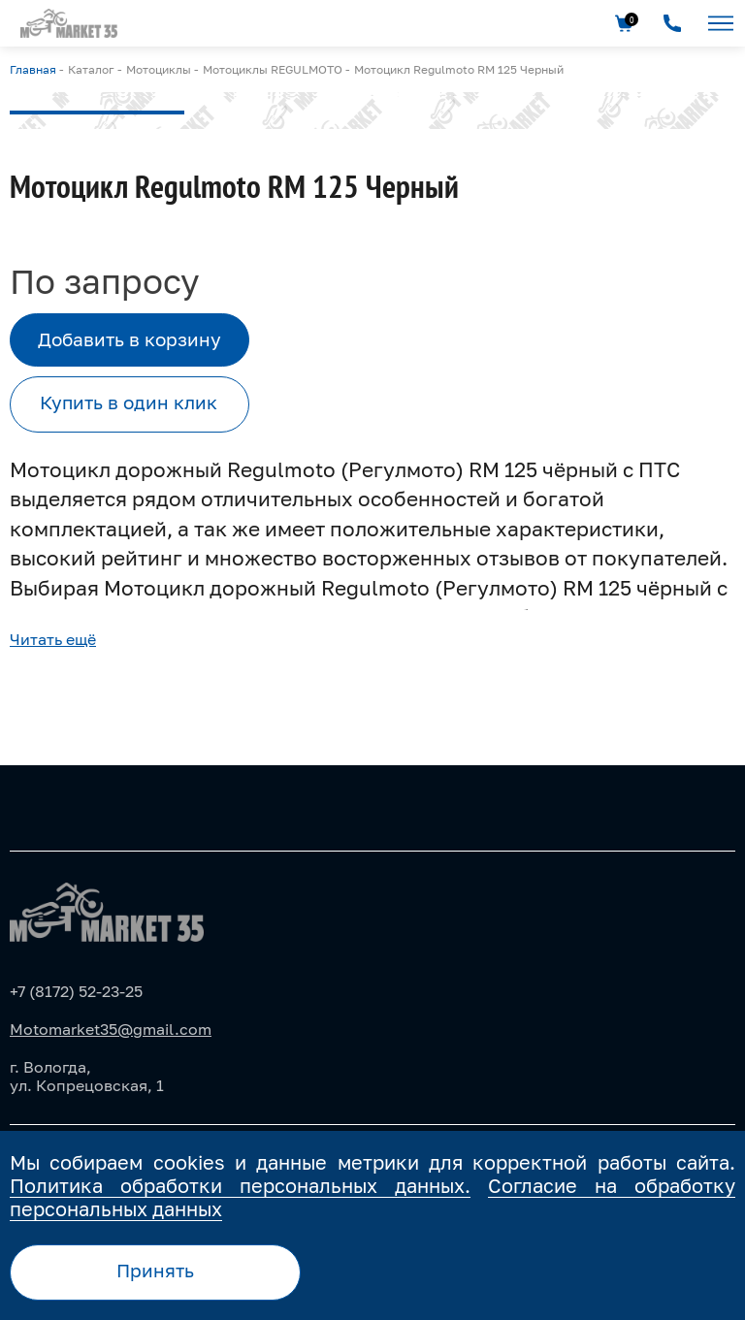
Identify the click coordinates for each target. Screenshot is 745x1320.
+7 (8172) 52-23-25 (76, 991)
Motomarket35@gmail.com (110, 1029)
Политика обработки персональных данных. (240, 1185)
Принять (155, 1270)
